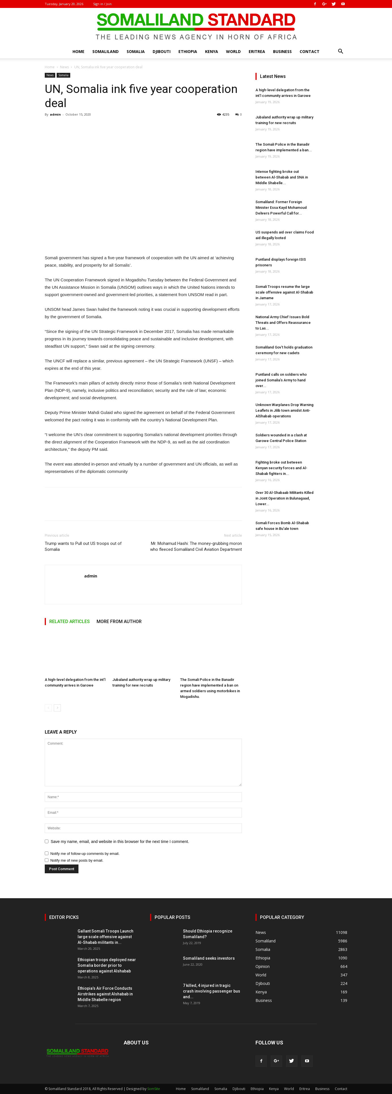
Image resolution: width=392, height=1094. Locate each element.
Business (282, 51)
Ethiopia (187, 51)
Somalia (136, 51)
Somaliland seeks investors (209, 958)
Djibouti (162, 51)
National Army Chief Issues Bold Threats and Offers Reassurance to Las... (283, 322)
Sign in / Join (102, 4)
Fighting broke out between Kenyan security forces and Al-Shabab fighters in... (281, 468)
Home (78, 51)
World (233, 51)
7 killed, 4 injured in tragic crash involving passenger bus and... (211, 991)
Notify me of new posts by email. (76, 860)
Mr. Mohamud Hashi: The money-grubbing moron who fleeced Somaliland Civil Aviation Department (196, 546)
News (64, 67)
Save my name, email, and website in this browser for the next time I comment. (120, 841)
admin (55, 114)
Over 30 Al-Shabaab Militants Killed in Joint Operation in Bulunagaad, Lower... (284, 498)
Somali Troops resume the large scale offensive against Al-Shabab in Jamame (284, 292)
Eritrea (257, 51)
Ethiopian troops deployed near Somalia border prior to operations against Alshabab (107, 965)
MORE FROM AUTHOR (119, 621)
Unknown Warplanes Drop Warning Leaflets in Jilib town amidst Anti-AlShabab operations (284, 410)
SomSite (153, 1088)
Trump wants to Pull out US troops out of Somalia (83, 546)
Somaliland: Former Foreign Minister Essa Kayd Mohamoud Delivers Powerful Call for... (281, 207)
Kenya (211, 51)
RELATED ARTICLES (69, 621)
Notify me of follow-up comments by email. (85, 853)
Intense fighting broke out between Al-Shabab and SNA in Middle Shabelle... (281, 177)
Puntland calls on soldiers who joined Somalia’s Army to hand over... (281, 380)
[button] (340, 52)
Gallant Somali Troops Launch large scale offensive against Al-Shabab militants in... (105, 937)
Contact (309, 51)
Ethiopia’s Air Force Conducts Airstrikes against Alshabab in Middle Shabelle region (105, 994)
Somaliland (105, 51)
